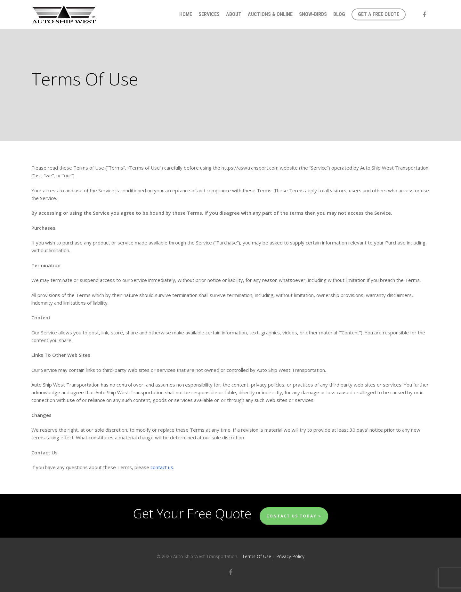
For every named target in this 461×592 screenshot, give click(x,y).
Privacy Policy (290, 556)
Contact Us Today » (293, 516)
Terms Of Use (256, 556)
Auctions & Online (270, 14)
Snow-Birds (313, 14)
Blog (339, 14)
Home (185, 14)
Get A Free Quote (378, 14)
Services (209, 14)
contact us (161, 467)
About (233, 14)
